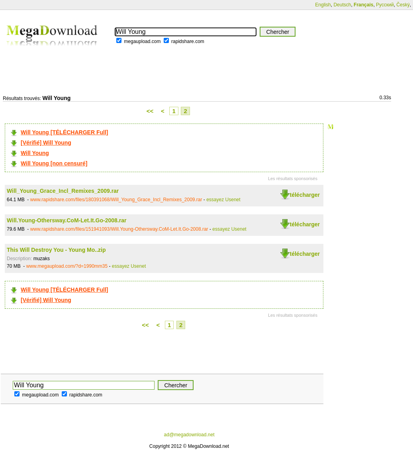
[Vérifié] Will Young (46, 142)
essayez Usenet (223, 199)
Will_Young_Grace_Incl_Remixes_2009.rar (63, 191)
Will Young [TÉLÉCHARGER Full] (64, 132)
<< (150, 111)
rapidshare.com (187, 41)
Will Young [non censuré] (54, 163)
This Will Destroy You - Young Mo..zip (56, 250)
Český (402, 5)
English (323, 5)
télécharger (305, 195)
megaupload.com (142, 41)
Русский (385, 5)
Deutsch (342, 5)
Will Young (35, 153)
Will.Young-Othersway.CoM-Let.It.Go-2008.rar (66, 220)
